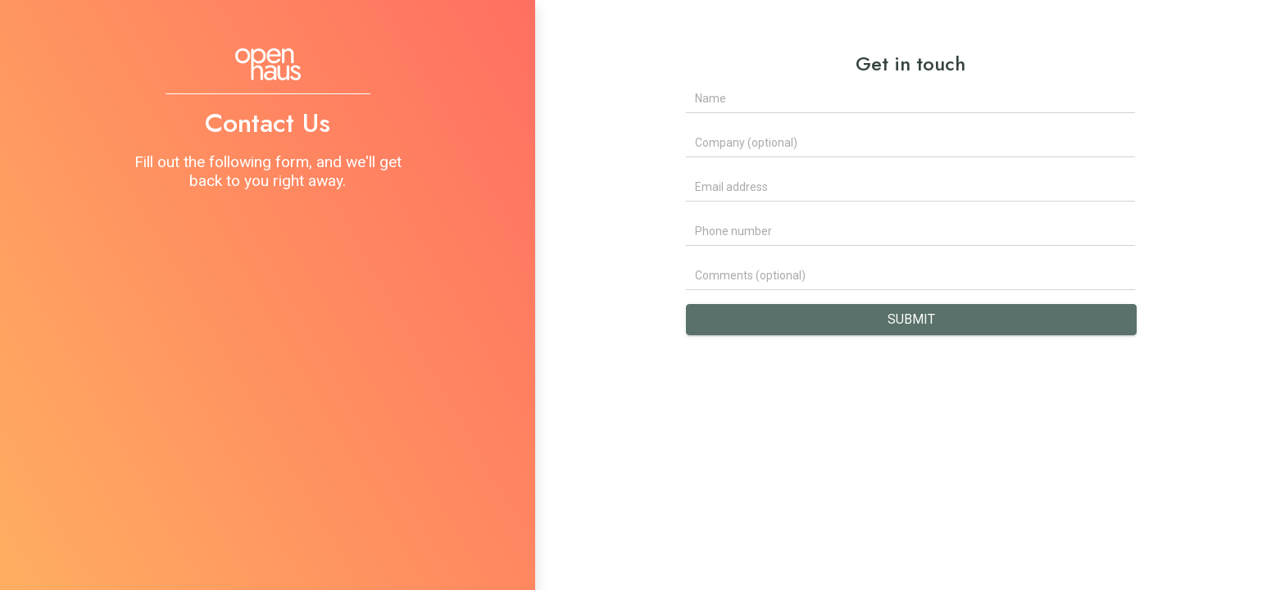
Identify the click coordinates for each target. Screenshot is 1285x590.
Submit (911, 319)
